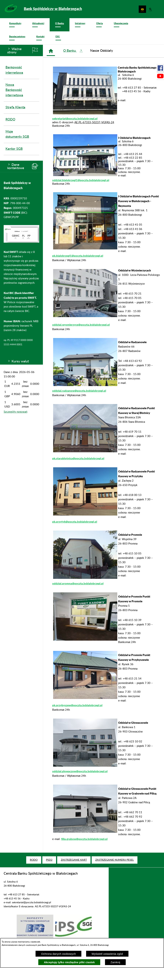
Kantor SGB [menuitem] (14, 149)
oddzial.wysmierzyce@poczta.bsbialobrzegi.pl (81, 325)
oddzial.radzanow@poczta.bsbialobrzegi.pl (79, 391)
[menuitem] (15, 24)
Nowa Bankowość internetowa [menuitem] (14, 90)
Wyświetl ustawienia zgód (107, 953)
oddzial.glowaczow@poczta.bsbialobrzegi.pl (80, 771)
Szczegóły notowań (15, 411)
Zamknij (115, 962)
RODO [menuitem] (10, 119)
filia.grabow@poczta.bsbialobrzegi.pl (84, 839)
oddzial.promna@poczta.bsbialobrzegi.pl (78, 583)
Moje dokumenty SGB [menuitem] (17, 134)
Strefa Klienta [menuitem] (15, 107)
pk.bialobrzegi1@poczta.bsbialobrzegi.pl (77, 256)
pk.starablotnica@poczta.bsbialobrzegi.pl (78, 458)
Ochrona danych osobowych (58, 953)
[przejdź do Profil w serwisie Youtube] (160, 76)
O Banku (73, 50)
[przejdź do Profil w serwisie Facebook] (160, 68)
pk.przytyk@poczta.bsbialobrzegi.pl (74, 522)
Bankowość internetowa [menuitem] (14, 70)
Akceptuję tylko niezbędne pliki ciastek (69, 962)
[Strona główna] (51, 51)
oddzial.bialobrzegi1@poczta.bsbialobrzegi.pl (80, 180)
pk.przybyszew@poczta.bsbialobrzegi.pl (77, 705)
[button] (142, 9)
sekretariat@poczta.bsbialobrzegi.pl (74, 118)
